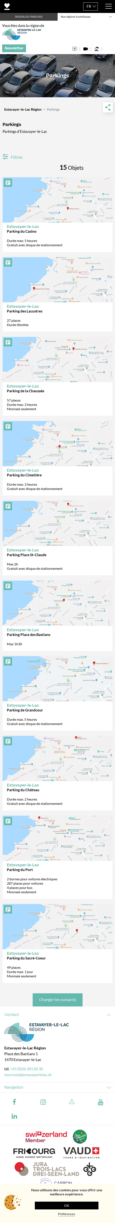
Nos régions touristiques (75, 16)
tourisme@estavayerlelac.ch (28, 1074)
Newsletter (14, 48)
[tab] (57, 1015)
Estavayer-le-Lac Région (22, 109)
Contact (11, 1014)
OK (66, 1205)
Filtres (13, 157)
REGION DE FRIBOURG (29, 16)
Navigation (13, 1087)
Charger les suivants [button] (57, 999)
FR (89, 6)
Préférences (66, 1214)
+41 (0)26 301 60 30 (26, 1068)
